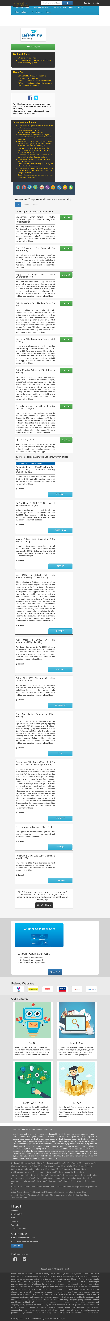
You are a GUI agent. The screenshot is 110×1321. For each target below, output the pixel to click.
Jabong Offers (34, 1169)
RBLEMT (60, 818)
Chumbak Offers (88, 1178)
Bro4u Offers (22, 1195)
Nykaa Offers (69, 1172)
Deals (35, 205)
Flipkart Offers (37, 1166)
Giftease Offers (29, 1187)
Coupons (26, 205)
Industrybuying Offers (64, 1195)
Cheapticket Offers (43, 1175)
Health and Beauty (22, 7)
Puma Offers (39, 1192)
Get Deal (66, 217)
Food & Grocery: (17, 1181)
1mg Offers (79, 1172)
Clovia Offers (55, 1169)
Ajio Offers (45, 1169)
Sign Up (86, 3)
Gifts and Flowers (21, 12)
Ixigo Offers (30, 1175)
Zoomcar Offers (80, 1192)
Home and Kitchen (59, 7)
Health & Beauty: (17, 1172)
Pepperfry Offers (31, 1178)
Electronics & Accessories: (21, 1166)
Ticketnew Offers (34, 1195)
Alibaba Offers (72, 1166)
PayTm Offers (36, 1163)
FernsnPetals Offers (63, 1187)
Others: (14, 1195)
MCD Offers (69, 1181)
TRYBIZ (60, 847)
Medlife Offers (57, 1172)
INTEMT (60, 631)
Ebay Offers (48, 1166)
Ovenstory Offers (82, 1181)
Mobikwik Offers (91, 1163)
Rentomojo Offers (45, 1178)
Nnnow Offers (80, 1169)
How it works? (16, 1214)
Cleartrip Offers (57, 1175)
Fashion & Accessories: (20, 1169)
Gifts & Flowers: (17, 1187)
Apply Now (55, 972)
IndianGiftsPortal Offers (45, 1187)
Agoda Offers (80, 1175)
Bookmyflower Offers (80, 1187)
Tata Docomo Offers (75, 1163)
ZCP (60, 753)
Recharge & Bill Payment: (21, 1163)
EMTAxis (60, 494)
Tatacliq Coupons (85, 1166)
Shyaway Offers (68, 1169)
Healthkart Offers (44, 1172)
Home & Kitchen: (17, 1178)
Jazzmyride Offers (66, 1192)
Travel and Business (40, 7)
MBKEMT (60, 880)
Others (48, 12)
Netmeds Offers (30, 1172)
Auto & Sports (37, 12)
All (18, 205)
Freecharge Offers (50, 1163)
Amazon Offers (59, 1166)
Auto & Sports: (17, 1192)
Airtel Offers (62, 1163)
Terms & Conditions (18, 1229)
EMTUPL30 (60, 705)
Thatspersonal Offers (19, 1197)
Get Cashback (44, 905)
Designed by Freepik (57, 1319)
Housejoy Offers (48, 1195)
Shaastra (14, 1221)
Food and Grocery (76, 7)
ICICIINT (60, 669)
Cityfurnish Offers (74, 1178)
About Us (14, 1210)
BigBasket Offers (30, 1181)
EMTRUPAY (60, 530)
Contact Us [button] (17, 1246)
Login (96, 3)
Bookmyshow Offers (81, 1195)
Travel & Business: (18, 1175)
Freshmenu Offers (57, 1181)
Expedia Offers (91, 1175)
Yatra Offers (68, 1175)
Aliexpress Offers (51, 1192)
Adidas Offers (28, 1192)
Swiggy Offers (43, 1181)
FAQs (13, 1218)
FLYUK (60, 566)
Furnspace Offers (59, 1178)
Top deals (15, 1225)
